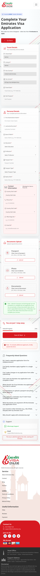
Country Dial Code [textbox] (11, 195)
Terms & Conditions (8, 494)
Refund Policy (6, 501)
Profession (7, 151)
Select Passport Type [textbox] (10, 172)
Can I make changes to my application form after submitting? (18, 373)
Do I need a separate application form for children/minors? (16, 361)
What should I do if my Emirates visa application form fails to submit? (18, 385)
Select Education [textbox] (9, 146)
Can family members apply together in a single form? (18, 367)
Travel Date (7, 88)
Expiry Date (7, 177)
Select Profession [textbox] (9, 155)
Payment (4, 517)
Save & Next (19, 335)
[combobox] (20, 146)
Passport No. (8, 160)
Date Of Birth (8, 135)
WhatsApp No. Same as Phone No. (28, 187)
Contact (4, 478)
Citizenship (7, 54)
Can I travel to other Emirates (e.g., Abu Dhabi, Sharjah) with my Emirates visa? (17, 409)
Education (7, 143)
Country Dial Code (11, 192)
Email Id (8, 225)
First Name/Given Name (11, 118)
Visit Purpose (8, 96)
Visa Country (8, 71)
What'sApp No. (10, 217)
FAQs (3, 510)
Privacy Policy (6, 498)
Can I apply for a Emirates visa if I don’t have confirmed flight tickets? (17, 397)
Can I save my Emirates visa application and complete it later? (17, 379)
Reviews (4, 513)
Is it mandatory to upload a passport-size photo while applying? (18, 391)
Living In (7, 62)
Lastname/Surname (10, 126)
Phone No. (9, 200)
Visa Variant (8, 79)
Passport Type (8, 168)
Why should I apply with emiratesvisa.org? (16, 415)
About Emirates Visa (8, 475)
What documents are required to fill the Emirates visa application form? (18, 403)
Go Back (8, 40)
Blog (3, 482)
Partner (4, 485)
